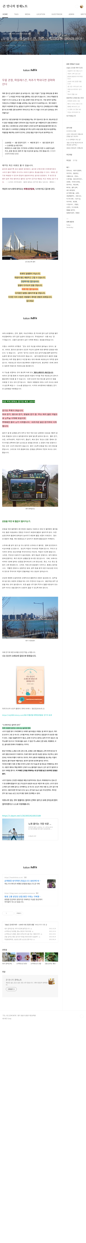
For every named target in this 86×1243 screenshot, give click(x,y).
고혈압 (76, 204)
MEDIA (27, 14)
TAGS (16, 14)
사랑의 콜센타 (77, 170)
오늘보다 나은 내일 (74, 71)
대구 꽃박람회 (70, 190)
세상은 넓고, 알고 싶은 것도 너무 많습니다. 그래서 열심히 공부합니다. (27, 1099)
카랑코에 (75, 185)
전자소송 (69, 170)
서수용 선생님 (76, 182)
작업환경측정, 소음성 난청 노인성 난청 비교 (18, 1015)
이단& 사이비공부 (73, 112)
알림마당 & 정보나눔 (75, 98)
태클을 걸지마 (70, 210)
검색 (76, 6)
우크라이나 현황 (71, 131)
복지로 (68, 187)
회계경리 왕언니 (73, 101)
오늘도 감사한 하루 (11, 1000)
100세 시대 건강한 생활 (26, 1000)
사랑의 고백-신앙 (73, 74)
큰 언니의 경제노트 (15, 6)
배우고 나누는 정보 (74, 104)
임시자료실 (71, 116)
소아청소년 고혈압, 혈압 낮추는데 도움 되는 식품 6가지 (22, 1010)
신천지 (68, 207)
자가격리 (69, 173)
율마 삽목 (74, 187)
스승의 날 (77, 199)
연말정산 (75, 173)
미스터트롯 (75, 207)
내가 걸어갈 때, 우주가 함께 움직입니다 (17, 1004)
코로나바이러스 (77, 179)
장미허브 (69, 185)
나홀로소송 (69, 176)
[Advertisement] (30, 873)
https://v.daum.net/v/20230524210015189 (21, 815)
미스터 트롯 (69, 199)
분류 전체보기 (72, 64)
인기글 (75, 160)
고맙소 (76, 176)
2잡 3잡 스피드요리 (74, 86)
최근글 (68, 160)
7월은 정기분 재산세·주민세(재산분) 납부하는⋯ (74, 144)
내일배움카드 (70, 196)
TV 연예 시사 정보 (74, 109)
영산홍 (75, 202)
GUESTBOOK (57, 14)
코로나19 (78, 196)
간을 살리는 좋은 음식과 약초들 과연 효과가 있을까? (21, 1013)
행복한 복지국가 (73, 107)
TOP (81, 1131)
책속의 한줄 (72, 94)
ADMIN (71, 14)
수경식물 (69, 179)
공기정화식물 (70, 193)
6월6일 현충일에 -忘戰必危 (74, 148)
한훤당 (77, 213)
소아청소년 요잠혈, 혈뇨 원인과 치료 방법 (17, 1007)
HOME (5, 14)
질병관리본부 (70, 213)
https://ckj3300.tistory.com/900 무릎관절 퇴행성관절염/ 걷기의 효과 (27, 715)
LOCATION (41, 14)
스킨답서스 (69, 204)
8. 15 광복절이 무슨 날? (73, 139)
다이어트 (69, 202)
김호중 (68, 182)
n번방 (77, 193)
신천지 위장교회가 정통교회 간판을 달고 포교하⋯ (74, 135)
